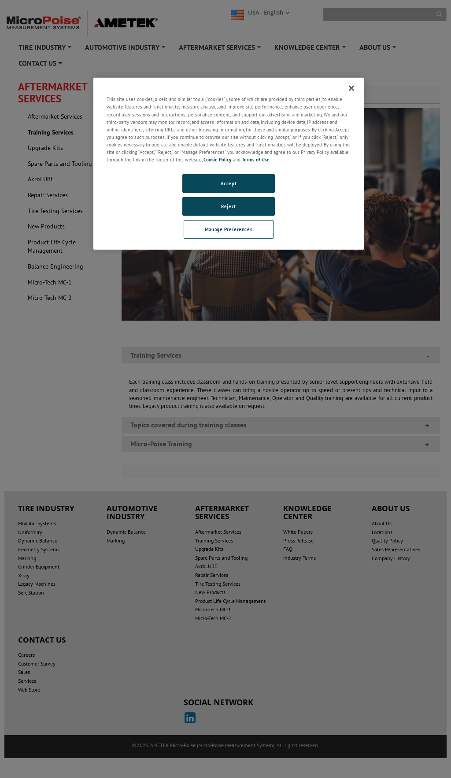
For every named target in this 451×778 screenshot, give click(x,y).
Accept (229, 183)
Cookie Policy (217, 159)
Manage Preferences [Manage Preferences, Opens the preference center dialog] (228, 229)
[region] (228, 163)
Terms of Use (256, 159)
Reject (228, 206)
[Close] (351, 88)
